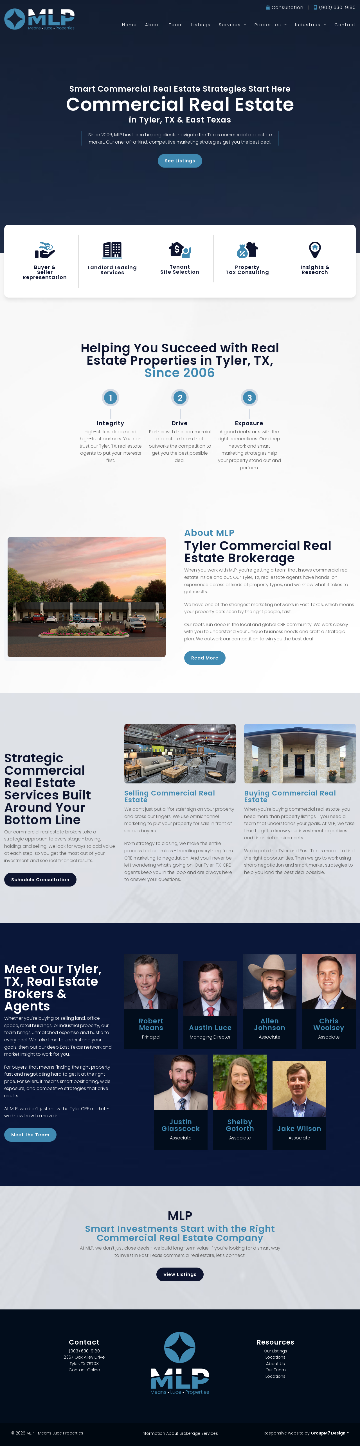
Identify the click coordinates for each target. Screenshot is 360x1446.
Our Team (276, 1370)
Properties (268, 25)
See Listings (180, 158)
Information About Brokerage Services (180, 1433)
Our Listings (275, 1351)
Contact (345, 25)
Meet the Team (30, 1135)
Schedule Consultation (40, 879)
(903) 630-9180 (335, 7)
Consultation (284, 7)
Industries (308, 25)
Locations (275, 1357)
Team (176, 25)
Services (230, 25)
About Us (275, 1363)
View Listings (180, 1274)
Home (129, 25)
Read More (205, 658)
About (153, 25)
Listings (201, 25)
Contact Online (84, 1370)
